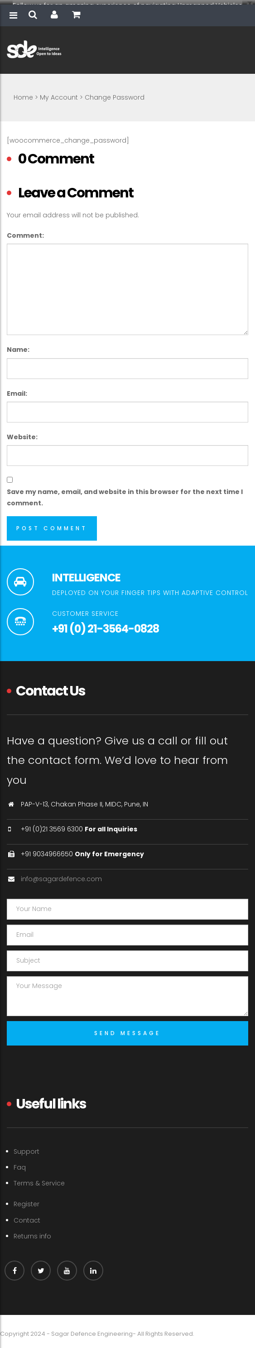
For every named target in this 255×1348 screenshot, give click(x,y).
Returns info (32, 1232)
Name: (18, 345)
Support (26, 1147)
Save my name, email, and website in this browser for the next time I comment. (125, 493)
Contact (27, 1216)
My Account (59, 93)
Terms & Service (39, 1179)
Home (23, 93)
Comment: (25, 231)
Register (26, 1200)
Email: (17, 389)
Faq (20, 1163)
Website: (22, 432)
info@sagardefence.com (61, 874)
